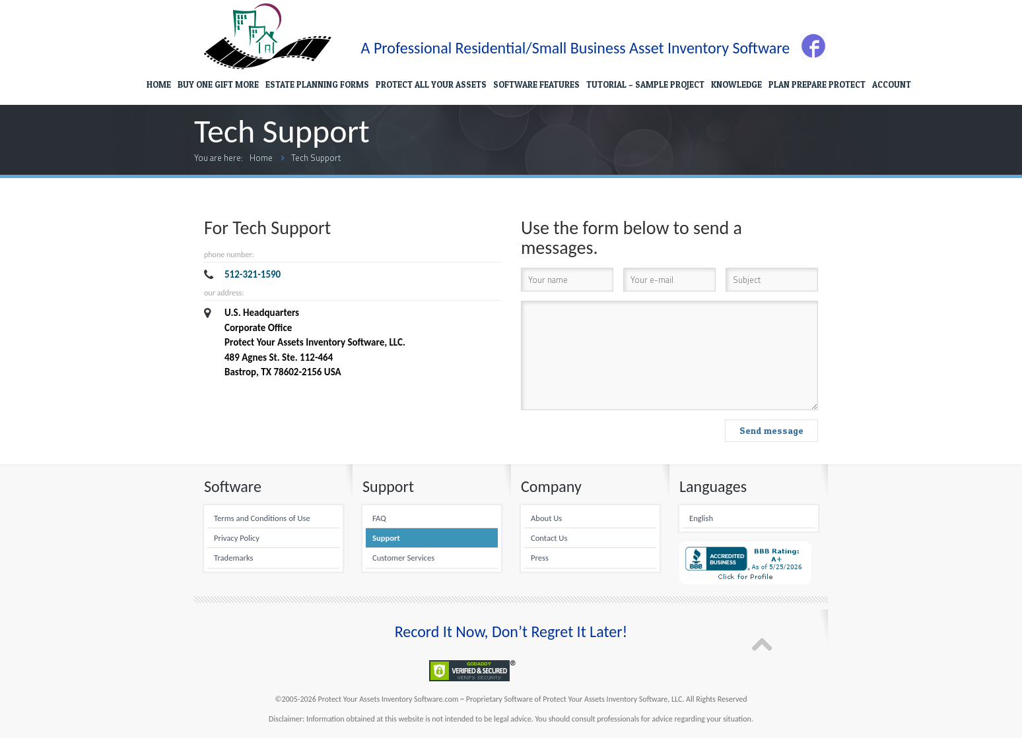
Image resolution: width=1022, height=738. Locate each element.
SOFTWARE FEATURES (536, 84)
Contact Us (549, 538)
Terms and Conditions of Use (262, 518)
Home (261, 157)
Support (386, 538)
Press (540, 558)
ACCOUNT (891, 84)
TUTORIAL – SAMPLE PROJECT (645, 84)
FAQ (379, 518)
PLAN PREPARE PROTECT (817, 84)
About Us (546, 518)
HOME (159, 84)
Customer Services (403, 558)
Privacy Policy (236, 538)
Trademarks (233, 558)
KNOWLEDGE (736, 84)
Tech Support (316, 157)
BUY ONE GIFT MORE (218, 84)
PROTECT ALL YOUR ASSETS (431, 84)
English (701, 518)
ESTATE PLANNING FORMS (317, 84)
